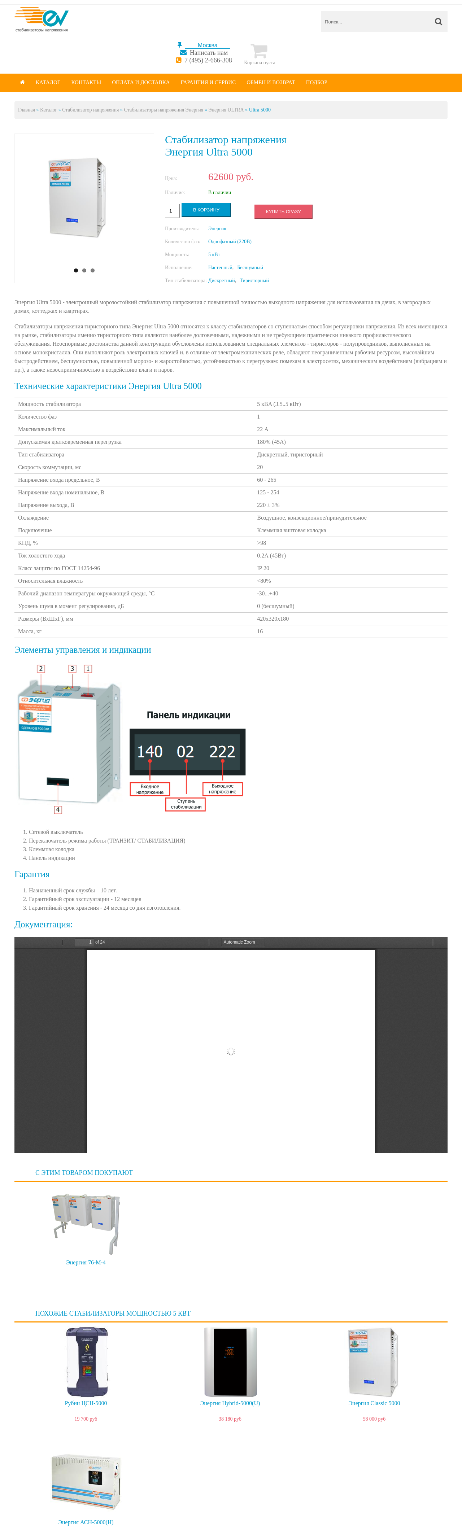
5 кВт (214, 254)
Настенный (220, 267)
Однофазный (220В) (230, 241)
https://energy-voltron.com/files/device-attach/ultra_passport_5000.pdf (231, 1045)
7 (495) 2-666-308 (208, 60)
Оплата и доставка (141, 82)
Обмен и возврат (271, 82)
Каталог (48, 82)
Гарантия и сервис (208, 82)
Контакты (86, 82)
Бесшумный (250, 267)
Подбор (316, 82)
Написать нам (209, 52)
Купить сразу (283, 211)
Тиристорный (254, 280)
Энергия (217, 228)
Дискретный (221, 280)
